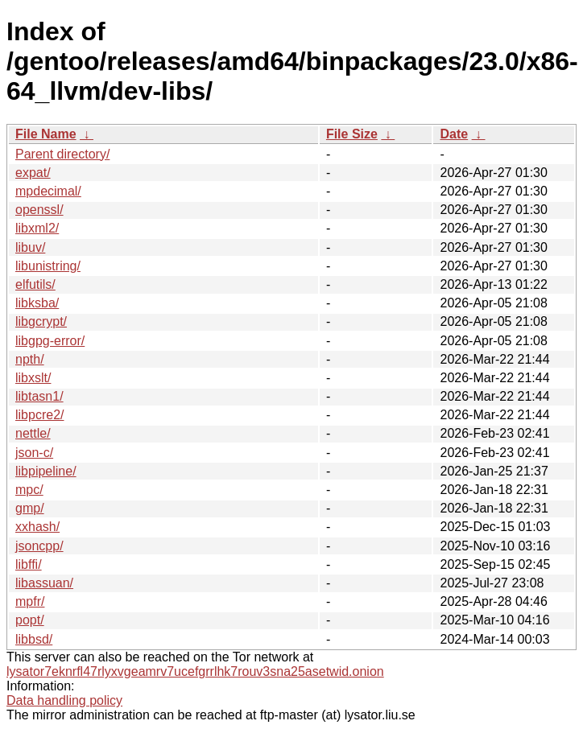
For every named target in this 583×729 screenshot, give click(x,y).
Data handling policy (64, 700)
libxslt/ (33, 378)
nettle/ (33, 433)
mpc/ (29, 489)
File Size (352, 134)
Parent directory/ (62, 154)
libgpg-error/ (50, 341)
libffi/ (28, 564)
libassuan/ (44, 583)
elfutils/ (35, 284)
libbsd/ (33, 639)
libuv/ (30, 247)
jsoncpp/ (39, 546)
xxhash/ (37, 526)
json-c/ (34, 452)
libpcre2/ (39, 415)
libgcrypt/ (41, 321)
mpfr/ (29, 601)
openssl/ (39, 209)
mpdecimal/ (48, 191)
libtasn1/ (39, 396)
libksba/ (37, 303)
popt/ (29, 620)
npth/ (29, 359)
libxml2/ (37, 228)
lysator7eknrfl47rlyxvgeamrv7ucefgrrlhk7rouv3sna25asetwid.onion (195, 671)
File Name (45, 134)
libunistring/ (48, 266)
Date (454, 134)
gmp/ (29, 508)
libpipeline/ (45, 471)
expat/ (33, 172)
